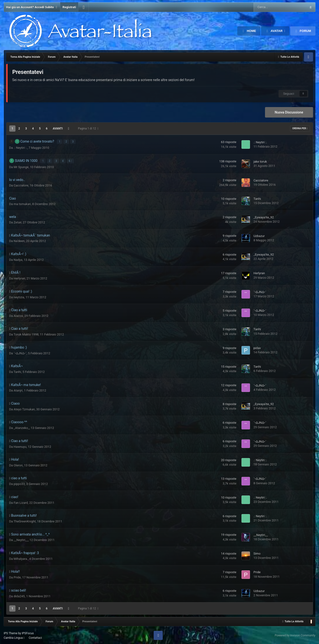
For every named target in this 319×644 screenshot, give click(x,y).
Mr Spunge (21, 166)
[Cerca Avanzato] (266, 7)
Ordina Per (300, 128)
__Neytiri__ (21, 539)
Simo (256, 553)
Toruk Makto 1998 (26, 334)
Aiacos (18, 315)
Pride (17, 577)
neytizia (19, 296)
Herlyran (19, 278)
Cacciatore (21, 184)
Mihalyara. (21, 558)
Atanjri (18, 390)
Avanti (58, 128)
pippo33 (19, 483)
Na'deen (19, 240)
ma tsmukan (22, 203)
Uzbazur (259, 235)
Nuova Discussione (289, 112)
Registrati (69, 7)
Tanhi (257, 198)
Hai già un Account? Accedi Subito (32, 7)
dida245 (19, 595)
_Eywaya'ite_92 (263, 216)
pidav (257, 347)
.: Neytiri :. (20, 147)
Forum (305, 31)
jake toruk (260, 161)
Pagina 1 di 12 (88, 128)
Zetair (17, 221)
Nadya (18, 259)
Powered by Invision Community (295, 634)
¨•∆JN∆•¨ (259, 291)
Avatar (276, 31)
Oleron (18, 464)
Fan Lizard (21, 502)
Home (251, 31)
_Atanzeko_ (21, 427)
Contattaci (35, 637)
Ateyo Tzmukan (24, 408)
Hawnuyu (20, 446)
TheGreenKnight (25, 520)
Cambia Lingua (14, 637)
